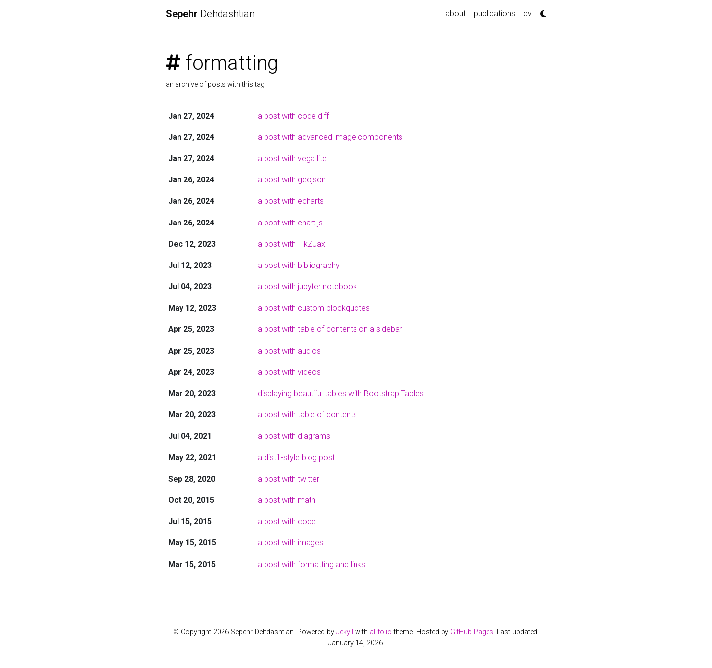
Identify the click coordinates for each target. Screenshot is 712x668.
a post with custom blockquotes (314, 307)
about (455, 13)
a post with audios (289, 351)
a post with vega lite (292, 158)
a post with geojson (292, 179)
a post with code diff (293, 116)
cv (527, 13)
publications (494, 13)
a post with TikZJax (291, 244)
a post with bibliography (299, 265)
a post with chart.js (290, 222)
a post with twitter (288, 479)
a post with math (286, 500)
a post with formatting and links (311, 564)
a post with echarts (291, 201)
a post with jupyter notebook (307, 286)
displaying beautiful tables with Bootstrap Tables (341, 393)
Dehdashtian (210, 14)
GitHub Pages (471, 632)
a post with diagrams (294, 436)
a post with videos (289, 372)
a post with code (287, 521)
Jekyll (344, 632)
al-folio (381, 632)
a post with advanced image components (330, 137)
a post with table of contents (307, 414)
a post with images (290, 542)
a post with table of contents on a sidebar (330, 329)
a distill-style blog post (296, 457)
